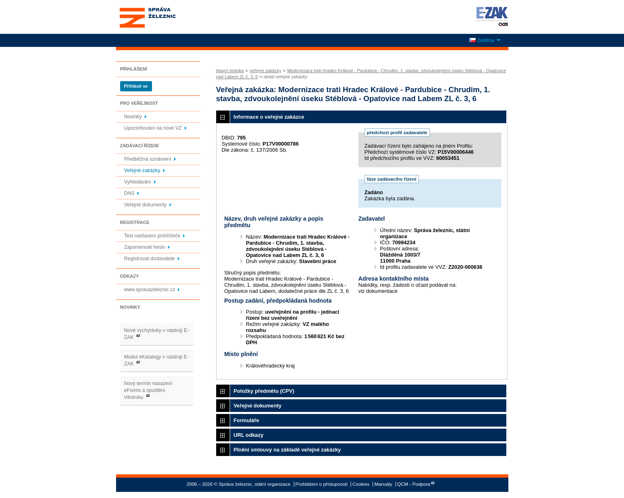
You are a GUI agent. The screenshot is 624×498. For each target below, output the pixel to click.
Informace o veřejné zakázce (269, 117)
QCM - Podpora (413, 484)
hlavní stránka (230, 70)
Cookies (360, 484)
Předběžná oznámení (148, 159)
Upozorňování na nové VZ (153, 128)
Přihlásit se (136, 86)
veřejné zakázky (265, 70)
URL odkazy (249, 435)
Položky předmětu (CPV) (264, 391)
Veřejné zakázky (142, 170)
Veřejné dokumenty (145, 205)
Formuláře (246, 420)
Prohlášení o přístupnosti (321, 484)
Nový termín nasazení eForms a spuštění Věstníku (148, 390)
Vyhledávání (137, 182)
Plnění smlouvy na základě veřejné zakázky (287, 450)
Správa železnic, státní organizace (162, 17)
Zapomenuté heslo (145, 247)
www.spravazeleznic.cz (149, 289)
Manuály (383, 484)
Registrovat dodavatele (149, 258)
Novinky (133, 117)
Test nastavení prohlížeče (152, 236)
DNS (129, 193)
